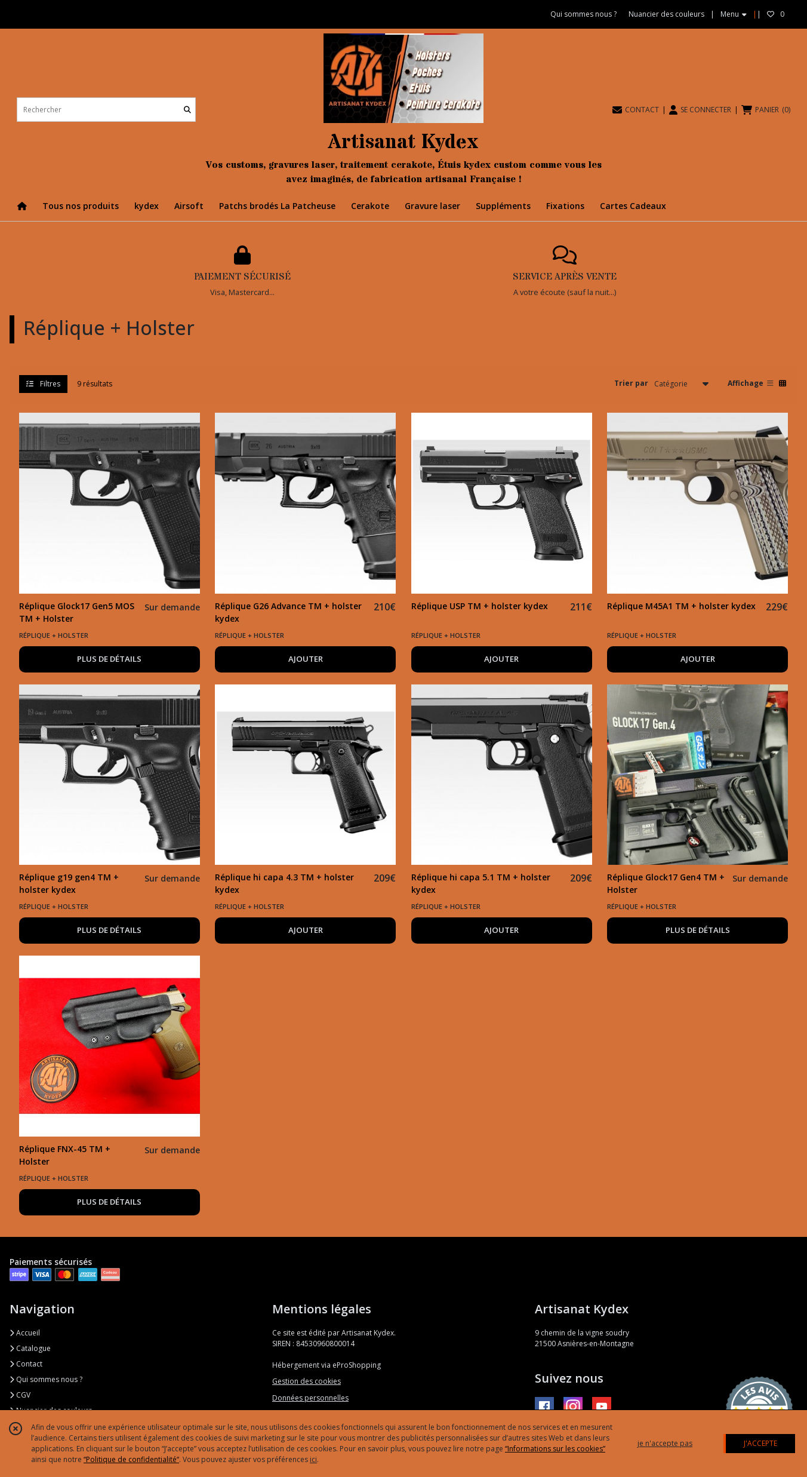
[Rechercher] (187, 109)
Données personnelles (310, 1398)
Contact (26, 1364)
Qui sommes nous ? (46, 1379)
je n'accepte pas (664, 1443)
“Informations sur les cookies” (555, 1449)
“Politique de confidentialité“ (131, 1459)
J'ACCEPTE (760, 1443)
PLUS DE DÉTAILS (109, 658)
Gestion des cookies (306, 1381)
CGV (20, 1395)
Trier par (631, 383)
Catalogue (30, 1348)
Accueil (25, 1333)
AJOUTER (305, 658)
